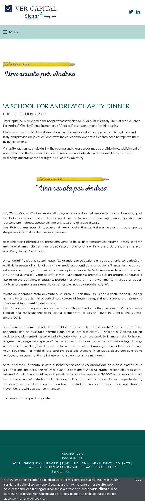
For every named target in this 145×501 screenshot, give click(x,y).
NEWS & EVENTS (102, 463)
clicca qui (105, 489)
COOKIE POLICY (106, 467)
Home (16, 463)
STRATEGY (52, 463)
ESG (76, 463)
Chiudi (137, 480)
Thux (80, 457)
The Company (32, 463)
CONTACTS (123, 463)
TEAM (85, 463)
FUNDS (66, 463)
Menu (11, 32)
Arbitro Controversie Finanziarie (54, 467)
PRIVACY (87, 467)
